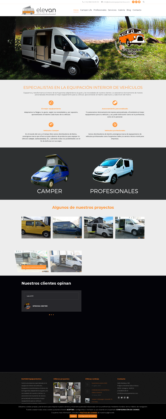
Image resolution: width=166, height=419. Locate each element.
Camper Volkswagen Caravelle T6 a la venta (102, 400)
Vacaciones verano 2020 (99, 383)
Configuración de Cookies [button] (87, 416)
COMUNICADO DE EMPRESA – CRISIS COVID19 (101, 391)
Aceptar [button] (73, 416)
